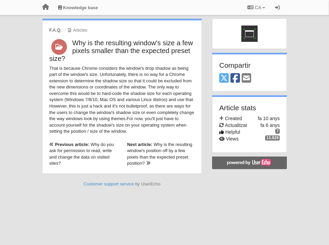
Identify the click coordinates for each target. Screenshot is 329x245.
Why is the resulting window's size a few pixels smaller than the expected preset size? (121, 50)
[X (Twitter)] (224, 78)
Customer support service (109, 183)
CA (256, 7)
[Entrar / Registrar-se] (277, 7)
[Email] (246, 78)
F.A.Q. (55, 30)
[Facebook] (235, 78)
